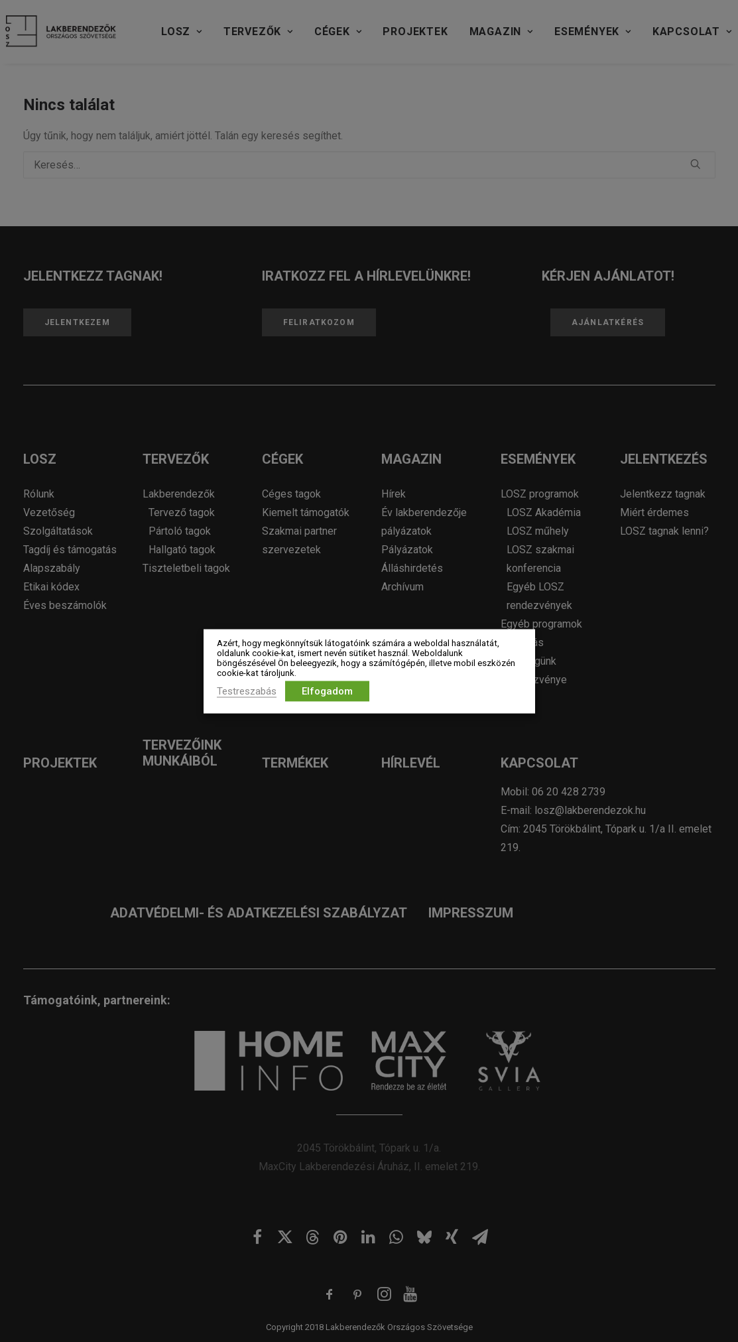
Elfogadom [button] (327, 691)
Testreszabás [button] (247, 691)
